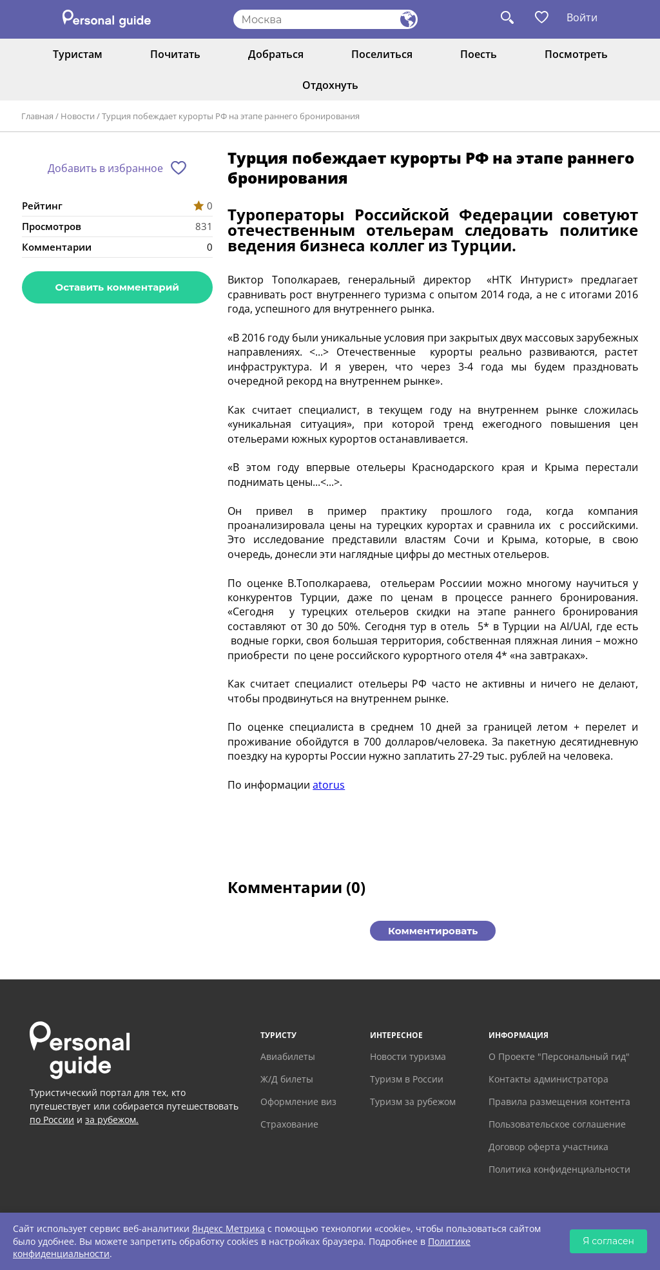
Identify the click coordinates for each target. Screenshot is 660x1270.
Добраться (276, 54)
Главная (37, 116)
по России (52, 1119)
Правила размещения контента (559, 1101)
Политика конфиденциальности (559, 1169)
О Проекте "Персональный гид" (559, 1056)
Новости (78, 116)
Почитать (175, 54)
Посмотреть (576, 54)
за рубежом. (112, 1119)
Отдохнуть (330, 85)
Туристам (77, 54)
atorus (329, 785)
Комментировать (433, 931)
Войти (582, 17)
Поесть (478, 54)
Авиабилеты (287, 1056)
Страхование (289, 1124)
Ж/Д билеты (286, 1079)
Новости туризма (408, 1056)
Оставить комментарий (117, 287)
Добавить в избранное (105, 168)
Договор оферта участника (548, 1146)
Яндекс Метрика (228, 1228)
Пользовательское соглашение (557, 1124)
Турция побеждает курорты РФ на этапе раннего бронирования (231, 116)
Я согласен (608, 1241)
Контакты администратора (548, 1079)
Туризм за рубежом (413, 1101)
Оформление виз (298, 1101)
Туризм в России (406, 1079)
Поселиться (381, 54)
